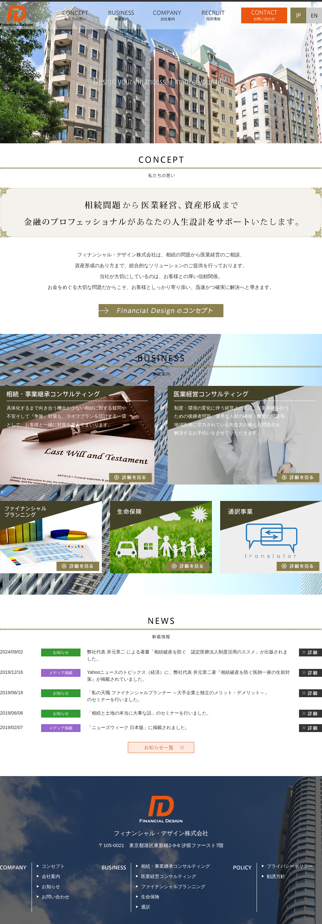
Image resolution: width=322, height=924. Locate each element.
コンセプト (53, 866)
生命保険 (150, 896)
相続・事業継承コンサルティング (175, 866)
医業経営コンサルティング (168, 876)
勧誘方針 (276, 876)
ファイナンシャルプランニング (173, 886)
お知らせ (51, 886)
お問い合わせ (55, 896)
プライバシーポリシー (290, 866)
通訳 (145, 907)
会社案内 (51, 876)
